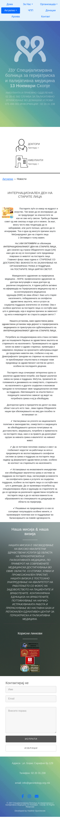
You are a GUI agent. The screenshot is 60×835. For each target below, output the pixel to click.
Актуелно (7, 179)
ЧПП (30, 10)
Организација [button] (48, 4)
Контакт (45, 16)
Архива (15, 16)
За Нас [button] (27, 4)
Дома (10, 4)
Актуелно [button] (9, 10)
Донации (51, 10)
